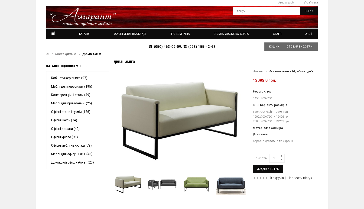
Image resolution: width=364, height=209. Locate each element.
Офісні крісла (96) (64, 137)
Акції (308, 33)
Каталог (84, 33)
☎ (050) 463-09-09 (165, 47)
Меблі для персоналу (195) (71, 86)
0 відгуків (277, 178)
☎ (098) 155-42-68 (199, 47)
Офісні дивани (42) (65, 129)
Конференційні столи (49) (70, 95)
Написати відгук (299, 178)
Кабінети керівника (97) (69, 78)
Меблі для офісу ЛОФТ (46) (71, 154)
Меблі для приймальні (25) (71, 103)
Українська (311, 2)
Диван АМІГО (92, 54)
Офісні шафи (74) (64, 120)
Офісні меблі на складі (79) (71, 145)
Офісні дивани (65, 54)
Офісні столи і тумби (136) (70, 112)
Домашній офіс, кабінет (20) (72, 162)
